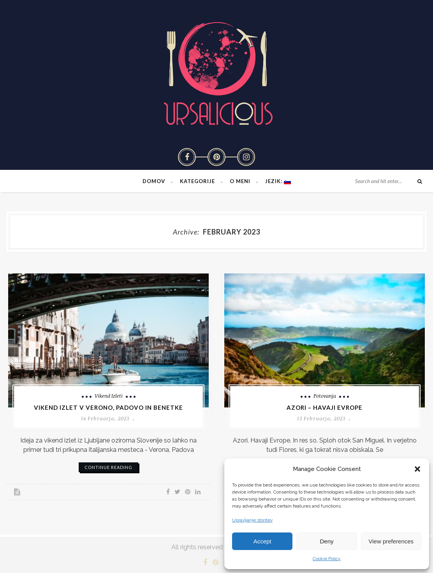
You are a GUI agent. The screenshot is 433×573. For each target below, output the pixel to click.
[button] (417, 469)
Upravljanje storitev (252, 520)
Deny (326, 541)
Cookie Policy (327, 558)
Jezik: (278, 181)
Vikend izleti (109, 395)
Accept (262, 541)
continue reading (108, 467)
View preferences (391, 541)
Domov (154, 181)
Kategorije (197, 181)
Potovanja (324, 395)
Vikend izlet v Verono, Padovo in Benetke (108, 407)
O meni (240, 181)
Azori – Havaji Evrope (325, 407)
